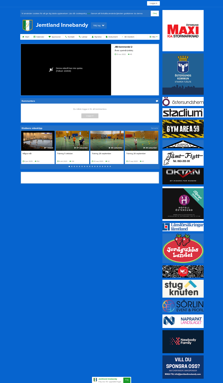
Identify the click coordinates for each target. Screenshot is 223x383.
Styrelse (97, 37)
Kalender (39, 37)
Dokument (112, 37)
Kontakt (69, 37)
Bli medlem (128, 37)
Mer (153, 37)
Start (25, 37)
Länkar (83, 37)
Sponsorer (55, 37)
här (88, 13)
